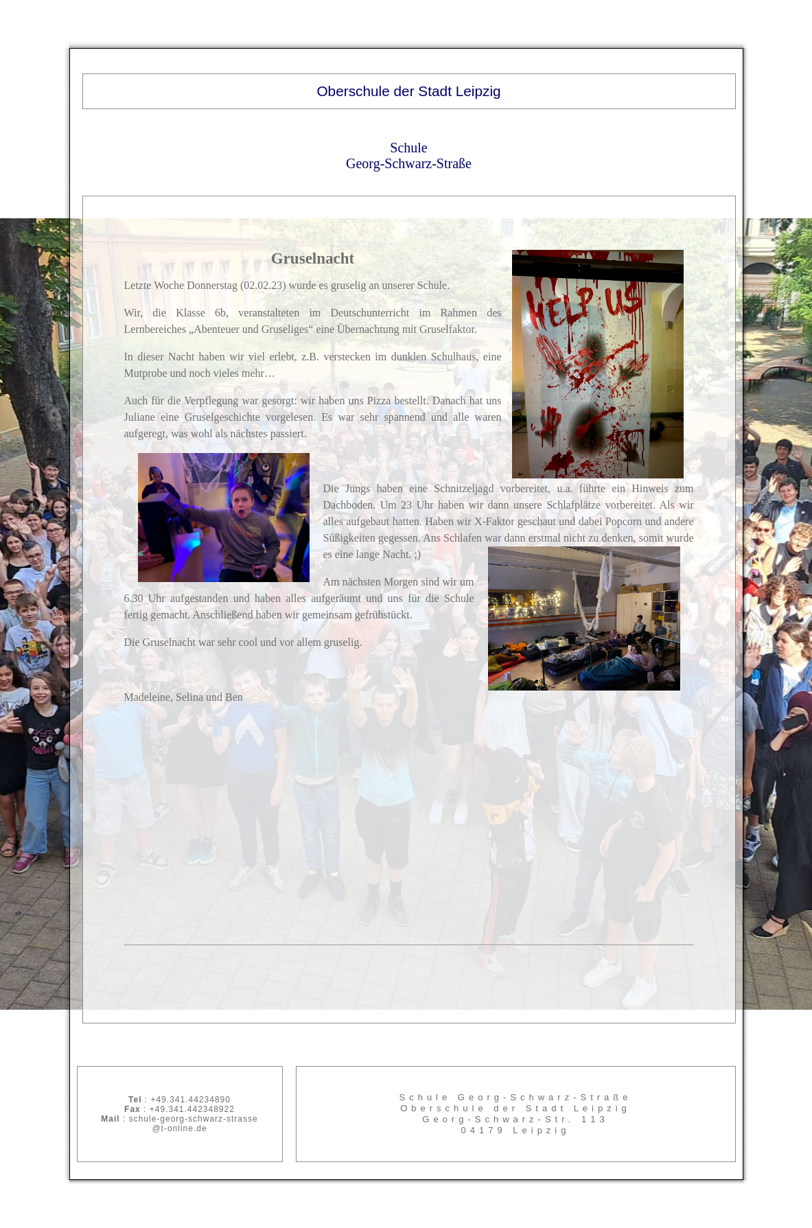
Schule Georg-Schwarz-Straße (409, 155)
